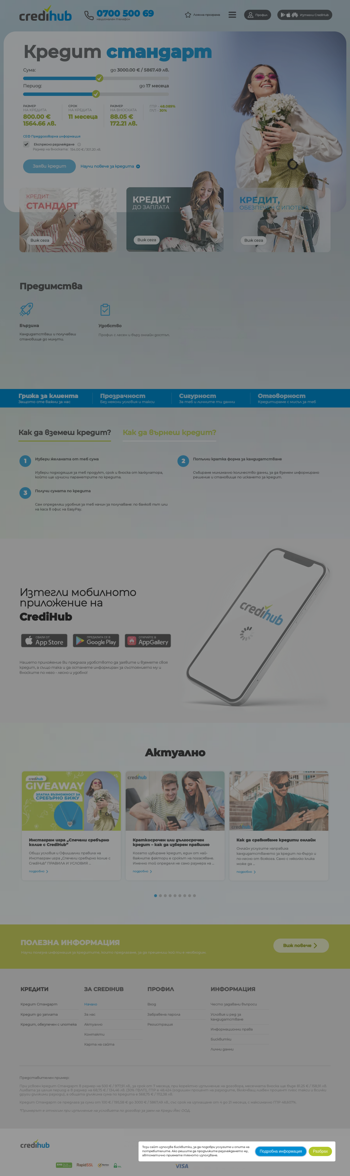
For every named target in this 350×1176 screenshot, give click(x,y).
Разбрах (320, 1151)
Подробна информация (281, 1151)
